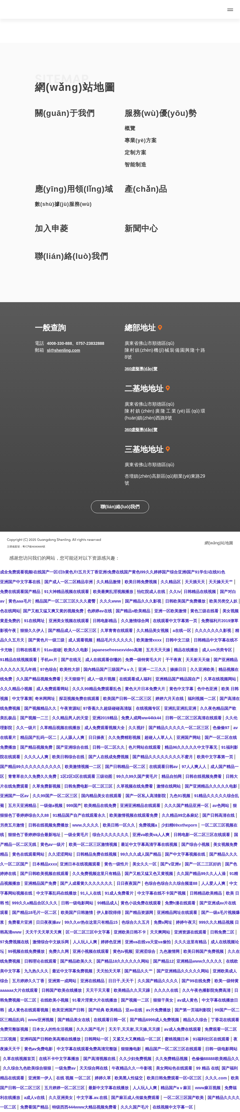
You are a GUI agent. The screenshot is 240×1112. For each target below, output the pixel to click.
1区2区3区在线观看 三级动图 (86, 776)
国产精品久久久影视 (143, 601)
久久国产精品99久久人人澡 (201, 873)
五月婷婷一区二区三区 (65, 1087)
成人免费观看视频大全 (105, 727)
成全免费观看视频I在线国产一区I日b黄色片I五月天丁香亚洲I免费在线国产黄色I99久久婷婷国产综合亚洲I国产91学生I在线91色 (112, 572)
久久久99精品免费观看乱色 (97, 688)
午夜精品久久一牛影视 (132, 1068)
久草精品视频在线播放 (60, 727)
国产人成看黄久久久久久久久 (87, 883)
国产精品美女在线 (74, 1019)
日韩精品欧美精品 (206, 893)
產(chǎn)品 (146, 189)
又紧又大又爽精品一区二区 (137, 1039)
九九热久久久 (36, 971)
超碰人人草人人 (159, 737)
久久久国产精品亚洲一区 (187, 805)
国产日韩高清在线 (219, 815)
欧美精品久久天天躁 (132, 990)
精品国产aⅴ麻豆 (176, 1087)
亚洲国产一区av (15, 795)
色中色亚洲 (207, 688)
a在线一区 (182, 630)
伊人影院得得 (109, 912)
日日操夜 (97, 737)
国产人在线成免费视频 (109, 756)
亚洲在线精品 (93, 981)
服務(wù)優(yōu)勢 (161, 113)
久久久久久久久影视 (213, 630)
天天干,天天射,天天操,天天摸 (134, 1029)
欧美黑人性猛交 (129, 1078)
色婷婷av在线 (100, 611)
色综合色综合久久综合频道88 (171, 883)
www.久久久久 (86, 825)
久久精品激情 (109, 581)
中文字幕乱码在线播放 (57, 893)
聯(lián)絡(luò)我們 (71, 256)
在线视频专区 (148, 708)
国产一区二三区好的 (203, 864)
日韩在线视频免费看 (204, 776)
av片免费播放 (159, 1010)
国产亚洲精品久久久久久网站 (183, 971)
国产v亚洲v (171, 864)
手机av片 (49, 659)
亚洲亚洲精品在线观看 (140, 805)
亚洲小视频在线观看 (91, 951)
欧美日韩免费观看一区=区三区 (175, 1078)
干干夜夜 (174, 659)
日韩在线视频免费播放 (49, 825)
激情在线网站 (169, 786)
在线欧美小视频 (55, 1000)
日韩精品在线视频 (200, 591)
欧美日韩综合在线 (68, 756)
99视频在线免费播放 (27, 951)
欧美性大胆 (70, 669)
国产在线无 (71, 659)
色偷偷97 (221, 727)
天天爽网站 (160, 932)
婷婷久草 (103, 1078)
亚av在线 (134, 1010)
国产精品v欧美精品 (133, 611)
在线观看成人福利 (136, 679)
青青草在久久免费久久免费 (33, 776)
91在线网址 (35, 620)
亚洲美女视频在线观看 (69, 620)
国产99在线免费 (196, 981)
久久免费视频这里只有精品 (97, 873)
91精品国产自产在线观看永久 (79, 815)
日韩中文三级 (178, 640)
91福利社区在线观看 (212, 1039)
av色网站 (221, 805)
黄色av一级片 (53, 844)
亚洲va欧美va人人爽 (151, 834)
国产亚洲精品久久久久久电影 (211, 786)
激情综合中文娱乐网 (51, 942)
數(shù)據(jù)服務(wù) (63, 204)
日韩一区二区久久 (109, 747)
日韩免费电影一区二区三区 (89, 786)
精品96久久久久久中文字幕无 (191, 747)
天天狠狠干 (74, 679)
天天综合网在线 (94, 1068)
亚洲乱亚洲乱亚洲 (180, 708)
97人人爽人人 (194, 766)
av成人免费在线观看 (183, 1029)
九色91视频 (180, 795)
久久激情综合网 (135, 620)
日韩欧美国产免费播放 (186, 601)
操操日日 (178, 669)
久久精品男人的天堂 (70, 718)
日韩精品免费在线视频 (97, 854)
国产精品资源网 (139, 912)
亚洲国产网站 (189, 737)
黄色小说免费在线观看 (141, 903)
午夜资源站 (70, 708)
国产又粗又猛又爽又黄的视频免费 (54, 611)
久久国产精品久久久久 (158, 981)
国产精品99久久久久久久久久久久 (31, 766)
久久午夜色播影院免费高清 (207, 990)
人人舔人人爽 (72, 737)
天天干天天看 (98, 990)
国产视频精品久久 (41, 708)
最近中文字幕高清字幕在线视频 (149, 844)
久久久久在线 (166, 990)
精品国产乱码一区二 (39, 737)
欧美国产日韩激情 (77, 912)
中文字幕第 (22, 698)
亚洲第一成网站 (62, 981)
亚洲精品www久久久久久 (199, 961)
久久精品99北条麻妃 (180, 815)
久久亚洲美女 (61, 1097)
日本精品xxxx (44, 864)
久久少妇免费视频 (136, 1058)
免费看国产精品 (34, 1107)
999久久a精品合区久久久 (35, 903)
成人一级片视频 (102, 679)
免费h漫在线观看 (181, 903)
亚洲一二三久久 (152, 669)
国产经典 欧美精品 (105, 1010)
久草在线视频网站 (220, 679)
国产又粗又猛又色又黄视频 (149, 873)
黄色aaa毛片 (20, 601)
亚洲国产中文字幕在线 (20, 581)
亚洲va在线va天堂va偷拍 (148, 942)
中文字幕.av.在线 (92, 1097)
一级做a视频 (52, 805)
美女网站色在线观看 (174, 1068)
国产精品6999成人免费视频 (155, 1019)
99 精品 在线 (207, 1068)
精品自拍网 (172, 776)
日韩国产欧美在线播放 (62, 990)
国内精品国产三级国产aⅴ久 (109, 669)
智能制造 (135, 165)
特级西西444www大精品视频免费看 (85, 1107)
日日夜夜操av (49, 922)
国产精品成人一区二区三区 (73, 630)
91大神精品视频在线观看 (67, 591)
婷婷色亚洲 (111, 942)
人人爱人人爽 (213, 883)
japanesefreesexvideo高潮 (117, 650)
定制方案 (135, 152)
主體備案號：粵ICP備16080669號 (26, 546)
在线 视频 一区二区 (74, 1078)
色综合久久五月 (136, 922)
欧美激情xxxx (149, 640)
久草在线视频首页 (19, 1058)
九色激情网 (170, 951)
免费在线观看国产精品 (20, 591)
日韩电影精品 (105, 620)
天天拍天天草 (109, 971)
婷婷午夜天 (186, 922)
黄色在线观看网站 (28, 854)
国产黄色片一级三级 (47, 640)
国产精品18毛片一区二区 (35, 912)
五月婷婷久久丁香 (28, 981)
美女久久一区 (145, 864)
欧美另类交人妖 (224, 601)
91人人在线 (91, 893)
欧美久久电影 (76, 650)
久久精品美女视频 (153, 630)
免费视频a (148, 825)
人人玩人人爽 (85, 942)
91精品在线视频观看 (19, 659)
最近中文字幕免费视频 (73, 971)
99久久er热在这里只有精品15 (91, 922)
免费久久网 (59, 951)
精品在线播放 (186, 650)
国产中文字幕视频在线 (185, 854)
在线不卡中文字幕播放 (59, 1058)
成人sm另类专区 (217, 650)
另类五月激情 (12, 825)
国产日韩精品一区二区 (125, 766)
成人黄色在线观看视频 (28, 1010)
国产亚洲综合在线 (72, 747)
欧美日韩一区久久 (119, 825)
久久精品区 (171, 581)
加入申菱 (51, 228)
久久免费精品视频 (172, 1058)
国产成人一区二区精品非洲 (69, 581)
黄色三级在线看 (205, 611)
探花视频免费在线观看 (79, 698)
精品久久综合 (195, 1019)
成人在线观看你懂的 (104, 659)
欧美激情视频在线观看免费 (134, 815)
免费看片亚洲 (20, 922)
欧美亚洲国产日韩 (68, 1010)
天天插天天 (195, 581)
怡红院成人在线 (151, 591)
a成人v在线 (35, 1097)
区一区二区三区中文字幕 (88, 932)
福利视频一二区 (202, 698)
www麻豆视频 (208, 1087)
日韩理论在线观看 (41, 961)
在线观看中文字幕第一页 (175, 620)
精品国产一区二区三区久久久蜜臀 (66, 601)
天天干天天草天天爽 (44, 932)
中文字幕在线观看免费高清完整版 (87, 1049)
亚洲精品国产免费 (41, 883)
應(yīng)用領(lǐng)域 (74, 189)
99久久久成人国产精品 (141, 854)
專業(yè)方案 (141, 140)
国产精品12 (163, 961)
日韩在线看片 (28, 650)
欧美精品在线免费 (100, 805)
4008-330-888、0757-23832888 (75, 343)
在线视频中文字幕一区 (173, 1107)
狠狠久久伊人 (32, 630)
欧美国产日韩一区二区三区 (128, 698)
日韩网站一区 (97, 1039)
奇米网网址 (45, 698)
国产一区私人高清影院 (146, 795)
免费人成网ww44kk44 (141, 718)
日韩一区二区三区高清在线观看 (194, 718)
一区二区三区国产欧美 (184, 1097)
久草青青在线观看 (117, 630)
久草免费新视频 (47, 786)
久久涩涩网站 (60, 854)
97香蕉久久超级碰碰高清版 (108, 708)
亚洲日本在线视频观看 (80, 864)
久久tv (175, 591)
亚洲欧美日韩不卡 (130, 932)
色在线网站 (10, 611)
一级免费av (66, 1068)
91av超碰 (52, 650)
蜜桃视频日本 (177, 1039)
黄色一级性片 (116, 864)
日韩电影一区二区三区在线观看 (202, 834)
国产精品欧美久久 (77, 961)
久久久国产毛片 (91, 1029)
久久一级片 (26, 727)
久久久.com (216, 1078)
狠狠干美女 (163, 1000)
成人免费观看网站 (53, 688)
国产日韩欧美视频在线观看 (45, 873)
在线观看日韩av (164, 766)
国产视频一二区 (135, 1000)
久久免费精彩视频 (125, 737)
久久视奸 (137, 727)
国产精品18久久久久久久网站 (123, 961)
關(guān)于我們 (65, 113)
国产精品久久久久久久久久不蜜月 (163, 756)
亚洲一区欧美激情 (171, 611)
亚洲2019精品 (105, 718)
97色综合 (48, 669)
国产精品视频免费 (37, 747)
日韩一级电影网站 (77, 903)
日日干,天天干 (121, 981)
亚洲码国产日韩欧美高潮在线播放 (51, 1039)
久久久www (111, 601)
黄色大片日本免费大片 (145, 688)
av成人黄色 (188, 1000)
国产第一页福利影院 (193, 1010)
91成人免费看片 (119, 893)
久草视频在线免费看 (135, 786)
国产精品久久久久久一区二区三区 (179, 727)
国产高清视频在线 (100, 1058)
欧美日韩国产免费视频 (204, 951)
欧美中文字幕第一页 (215, 756)
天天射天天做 (198, 659)
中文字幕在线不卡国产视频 (162, 893)
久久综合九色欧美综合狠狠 (27, 1068)
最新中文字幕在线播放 (109, 1087)
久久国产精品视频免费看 (39, 679)
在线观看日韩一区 (110, 1019)
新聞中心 (141, 228)
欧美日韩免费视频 (141, 581)
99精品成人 (107, 903)
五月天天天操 (158, 650)
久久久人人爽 (36, 756)
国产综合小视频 (196, 844)
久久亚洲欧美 (203, 669)
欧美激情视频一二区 (83, 766)
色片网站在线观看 (145, 747)
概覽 (130, 128)
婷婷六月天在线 (170, 698)
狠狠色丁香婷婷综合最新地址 (35, 834)
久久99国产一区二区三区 (55, 795)
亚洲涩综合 (146, 951)
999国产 (73, 805)
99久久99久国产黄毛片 (137, 776)
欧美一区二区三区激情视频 (93, 844)
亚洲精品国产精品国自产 (178, 679)
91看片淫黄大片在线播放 (95, 1000)
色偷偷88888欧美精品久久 (215, 1058)
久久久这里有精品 (191, 942)
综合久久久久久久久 (111, 834)
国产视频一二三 (34, 718)
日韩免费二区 (222, 932)
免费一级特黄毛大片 (144, 659)
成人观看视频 (81, 640)
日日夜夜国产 (129, 883)
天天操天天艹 (221, 581)
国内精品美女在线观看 (102, 795)
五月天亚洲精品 (22, 805)
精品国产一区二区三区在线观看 (174, 1049)
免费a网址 (163, 922)
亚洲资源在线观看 (190, 932)
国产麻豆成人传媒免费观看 (136, 1097)
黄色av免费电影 (39, 1049)
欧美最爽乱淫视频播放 (113, 591)
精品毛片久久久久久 (115, 640)
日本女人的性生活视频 (53, 1029)
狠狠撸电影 (131, 1049)
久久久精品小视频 (16, 688)
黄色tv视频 (122, 951)
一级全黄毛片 (76, 834)
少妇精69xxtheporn (179, 825)
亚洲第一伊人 (41, 1078)
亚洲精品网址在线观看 (177, 912)
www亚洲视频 (41, 1019)
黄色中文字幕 (182, 688)
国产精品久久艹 (139, 971)
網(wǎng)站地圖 (219, 543)
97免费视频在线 (15, 942)
